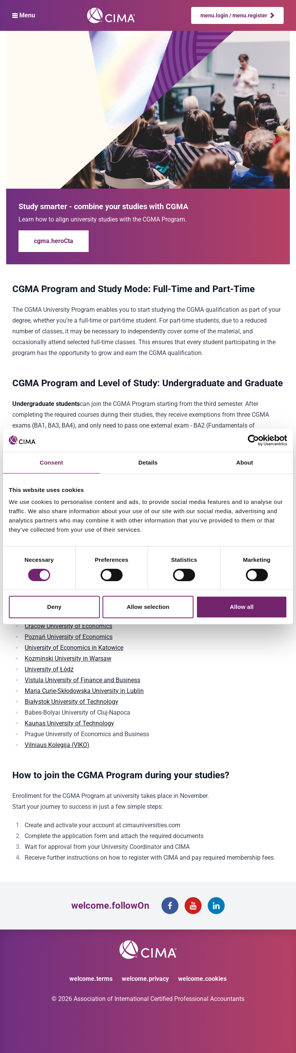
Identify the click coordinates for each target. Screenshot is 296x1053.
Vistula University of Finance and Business (82, 680)
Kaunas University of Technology (69, 723)
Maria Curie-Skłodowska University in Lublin (84, 691)
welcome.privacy (145, 978)
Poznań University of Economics (69, 637)
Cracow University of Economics (68, 626)
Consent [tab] (51, 462)
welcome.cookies (202, 978)
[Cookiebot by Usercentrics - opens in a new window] (253, 440)
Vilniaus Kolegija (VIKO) (57, 745)
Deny (54, 606)
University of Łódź (49, 669)
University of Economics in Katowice (74, 647)
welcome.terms (91, 978)
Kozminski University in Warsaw (68, 658)
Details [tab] (148, 462)
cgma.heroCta (53, 241)
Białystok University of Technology (71, 701)
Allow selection (148, 606)
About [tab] (244, 462)
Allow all (242, 606)
